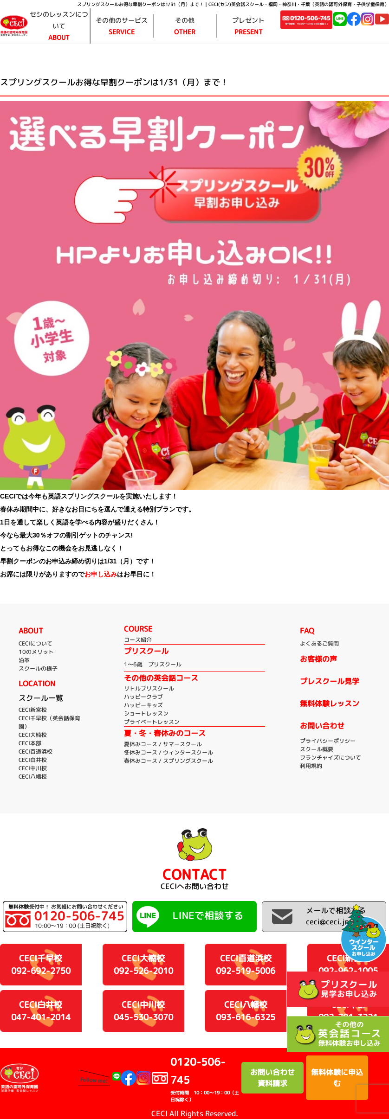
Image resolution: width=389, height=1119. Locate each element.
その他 (185, 27)
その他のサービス (122, 27)
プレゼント (248, 27)
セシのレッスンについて (59, 27)
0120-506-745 (205, 1079)
